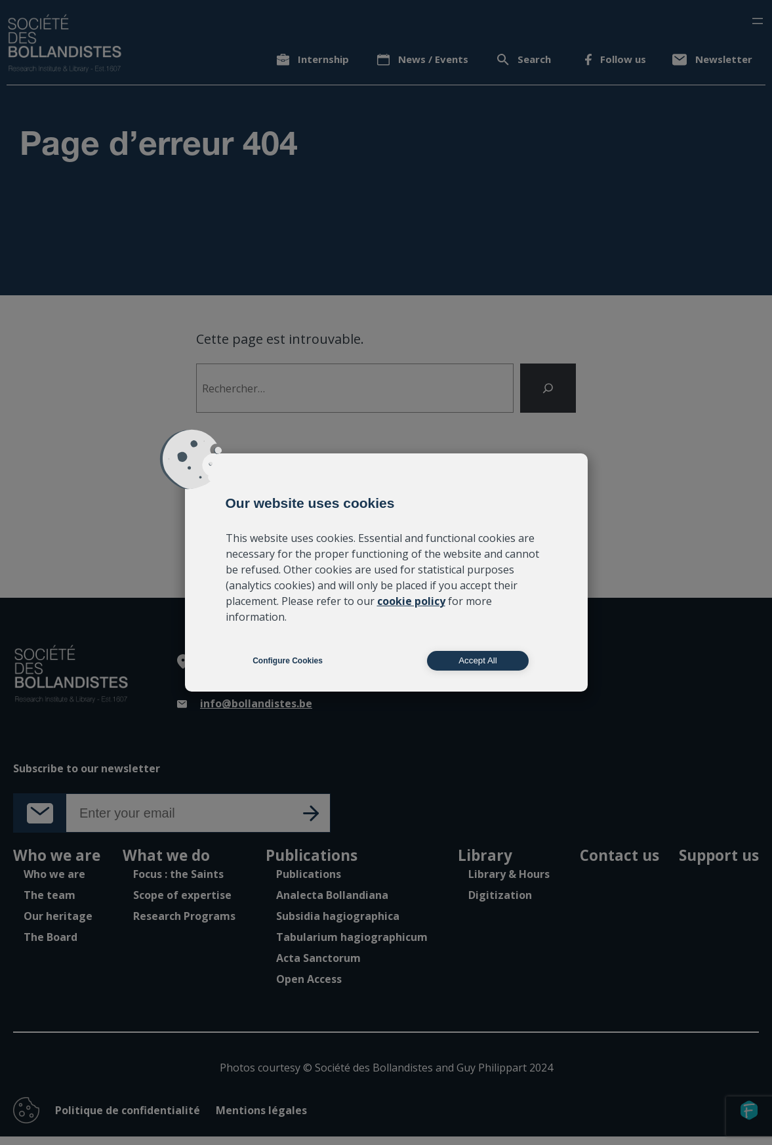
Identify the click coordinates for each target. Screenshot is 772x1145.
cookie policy (411, 601)
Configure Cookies (288, 660)
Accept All (477, 660)
